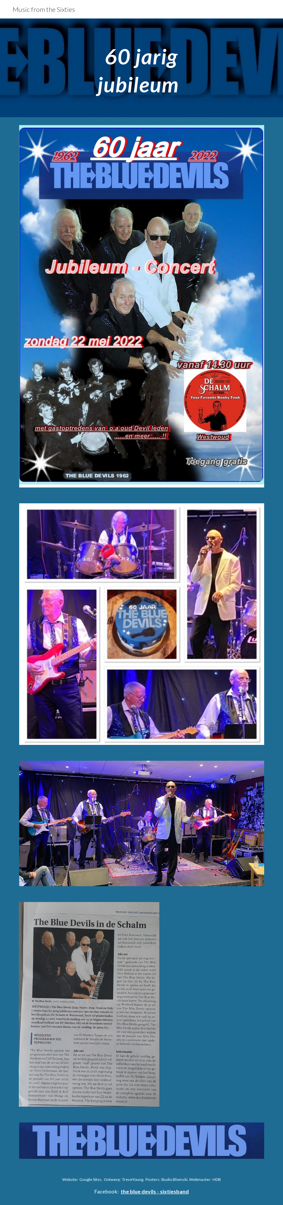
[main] (141, 68)
